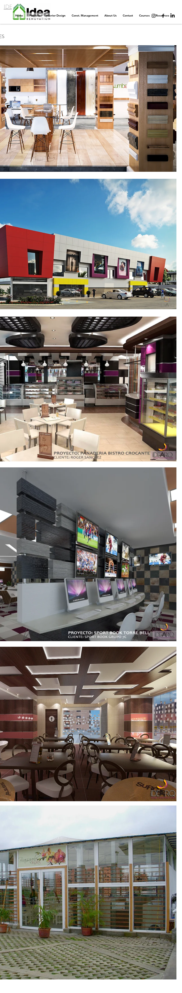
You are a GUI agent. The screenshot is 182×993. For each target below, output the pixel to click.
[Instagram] (153, 15)
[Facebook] (163, 15)
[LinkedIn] (172, 15)
